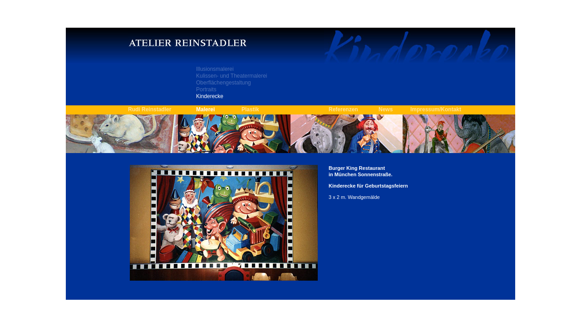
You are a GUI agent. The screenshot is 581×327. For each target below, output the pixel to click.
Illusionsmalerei (215, 69)
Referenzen (343, 109)
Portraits (206, 89)
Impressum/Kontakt (435, 109)
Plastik (250, 109)
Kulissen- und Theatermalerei (231, 76)
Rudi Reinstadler (149, 109)
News (386, 109)
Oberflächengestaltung (223, 82)
